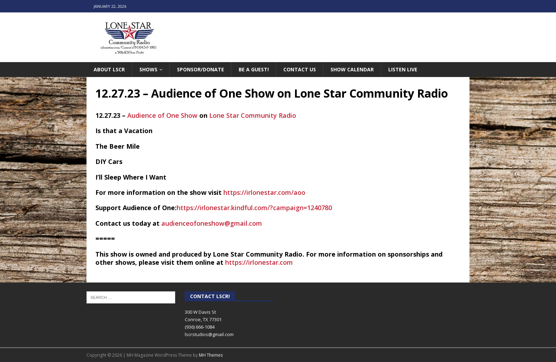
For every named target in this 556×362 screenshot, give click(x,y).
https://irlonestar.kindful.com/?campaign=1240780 (254, 207)
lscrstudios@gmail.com (209, 334)
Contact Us (299, 69)
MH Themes (211, 355)
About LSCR (109, 69)
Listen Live (402, 69)
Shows (148, 69)
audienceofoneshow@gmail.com (211, 223)
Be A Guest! (254, 69)
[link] (162, 115)
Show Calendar (352, 69)
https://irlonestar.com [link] (259, 262)
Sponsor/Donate (200, 69)
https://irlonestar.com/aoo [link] (264, 192)
